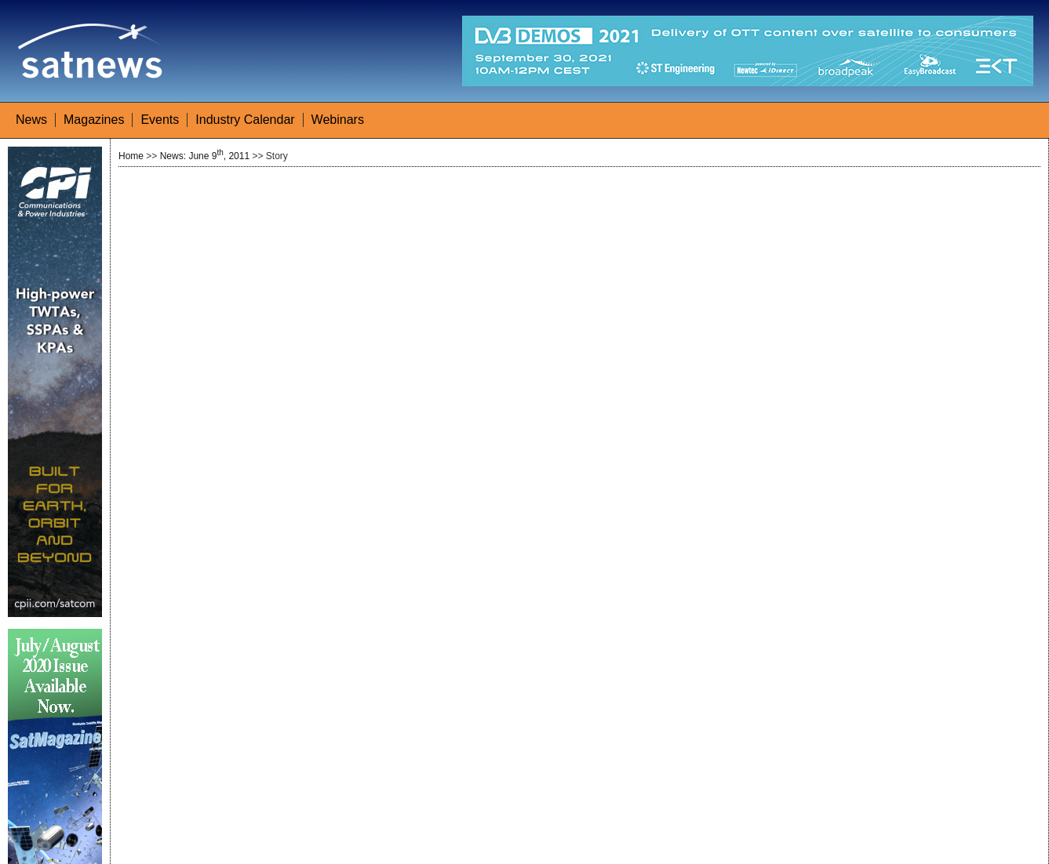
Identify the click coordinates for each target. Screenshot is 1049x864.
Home (131, 156)
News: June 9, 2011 (205, 156)
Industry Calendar (244, 119)
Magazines (94, 119)
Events (159, 119)
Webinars (337, 119)
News (31, 119)
